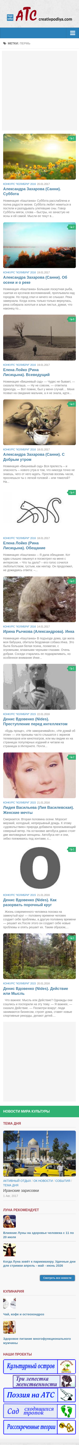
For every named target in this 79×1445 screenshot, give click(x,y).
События (62, 1180)
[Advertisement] (39, 91)
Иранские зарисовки (21, 1190)
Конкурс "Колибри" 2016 (19, 184)
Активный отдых (17, 1180)
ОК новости (43, 1180)
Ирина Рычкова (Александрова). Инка (38, 631)
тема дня (10, 1185)
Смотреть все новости (57, 1277)
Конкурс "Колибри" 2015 (19, 714)
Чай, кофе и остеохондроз (23, 1314)
